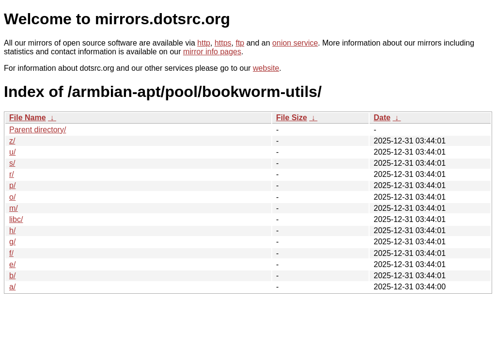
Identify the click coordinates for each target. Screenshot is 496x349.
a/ (12, 287)
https (223, 43)
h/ (12, 230)
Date (381, 117)
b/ (12, 275)
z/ (12, 141)
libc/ (16, 219)
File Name (27, 117)
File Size (291, 117)
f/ (11, 253)
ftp (239, 43)
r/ (11, 174)
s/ (12, 163)
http (203, 43)
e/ (12, 264)
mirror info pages (212, 52)
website (266, 68)
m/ (13, 208)
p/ (12, 185)
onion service (295, 43)
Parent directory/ (37, 130)
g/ (12, 242)
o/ (12, 197)
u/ (12, 152)
